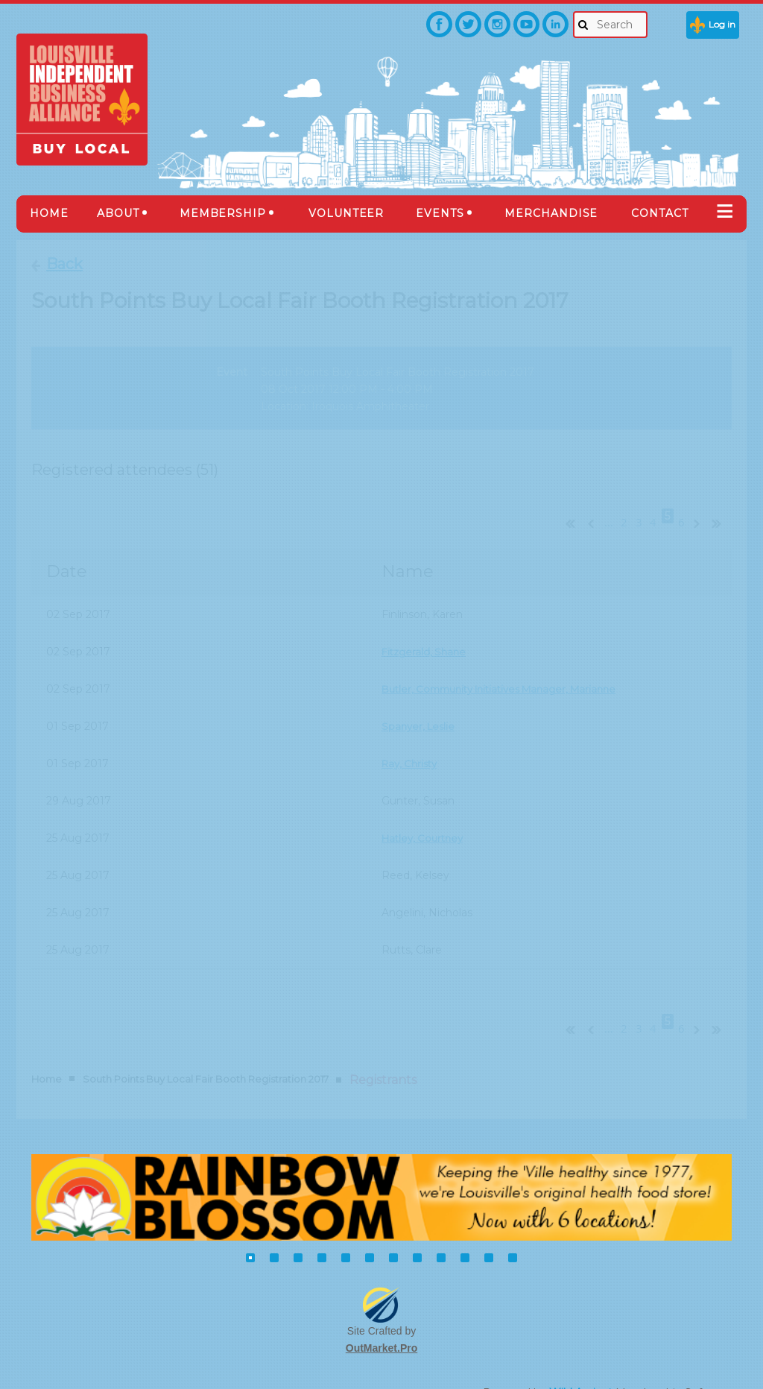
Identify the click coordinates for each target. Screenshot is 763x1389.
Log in (722, 24)
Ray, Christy (412, 748)
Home (46, 1047)
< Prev (589, 506)
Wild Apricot (580, 1360)
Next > (699, 506)
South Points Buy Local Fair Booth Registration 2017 (206, 1047)
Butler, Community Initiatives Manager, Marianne (509, 673)
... (609, 507)
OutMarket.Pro (381, 1316)
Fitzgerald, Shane (426, 636)
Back (64, 264)
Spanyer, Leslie (420, 710)
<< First (567, 506)
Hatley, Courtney (425, 822)
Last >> (722, 506)
